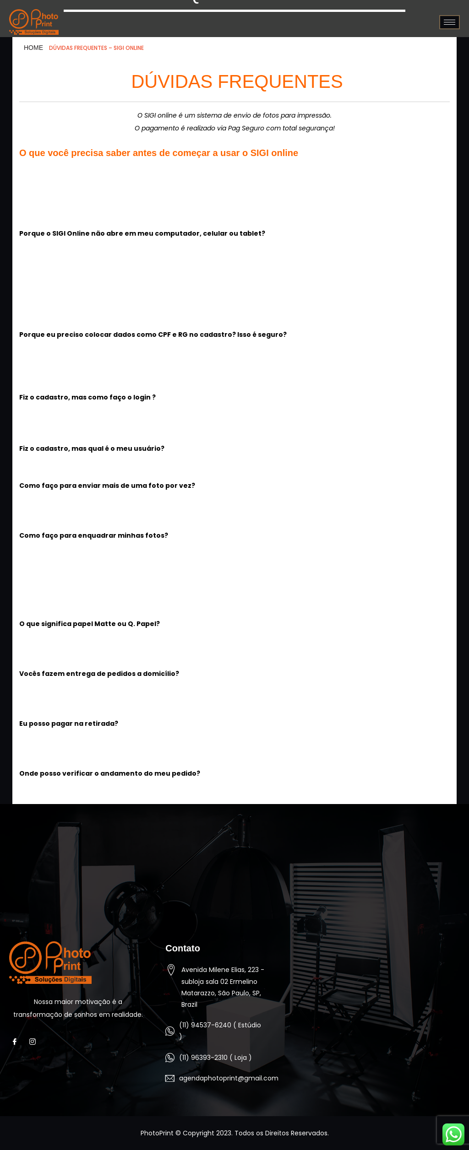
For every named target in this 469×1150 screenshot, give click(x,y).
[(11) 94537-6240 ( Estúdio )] (170, 1031)
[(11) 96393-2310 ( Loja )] (170, 1057)
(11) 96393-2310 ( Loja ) (215, 1057)
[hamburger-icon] (449, 22)
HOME (33, 47)
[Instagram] (35, 1041)
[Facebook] (17, 1041)
